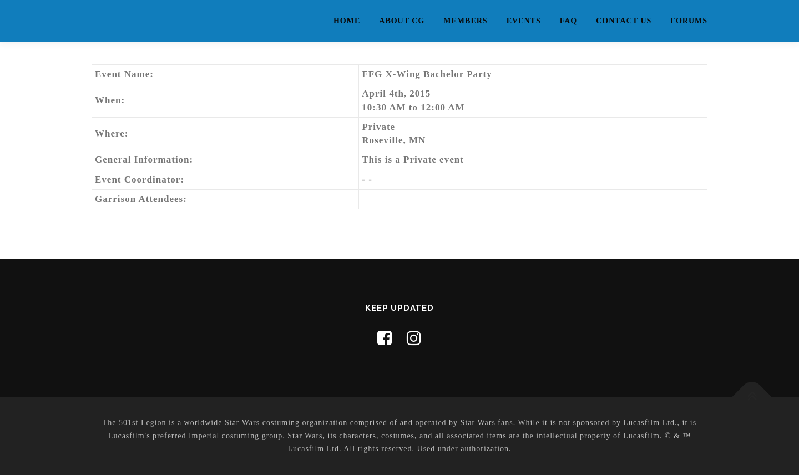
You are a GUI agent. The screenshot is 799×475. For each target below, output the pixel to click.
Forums (688, 21)
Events (524, 21)
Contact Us (623, 21)
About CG (401, 21)
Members (465, 21)
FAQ (569, 21)
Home (346, 21)
